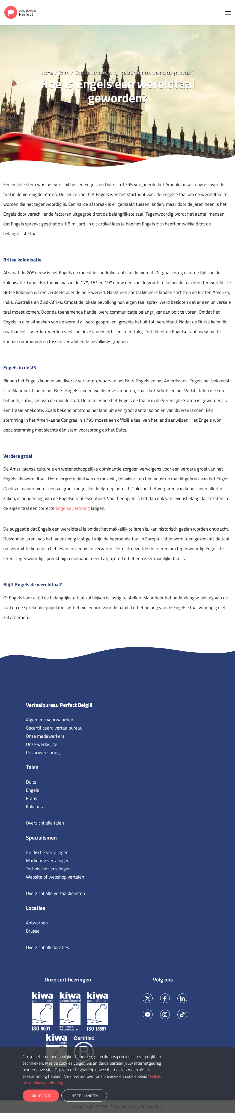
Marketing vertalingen (48, 860)
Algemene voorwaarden (49, 719)
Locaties (35, 908)
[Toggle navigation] (228, 12)
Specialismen (41, 837)
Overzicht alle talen (45, 822)
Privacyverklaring (43, 752)
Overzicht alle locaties (47, 947)
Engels (32, 790)
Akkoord (41, 1096)
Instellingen (84, 1096)
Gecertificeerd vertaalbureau (54, 727)
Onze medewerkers (45, 736)
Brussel (33, 931)
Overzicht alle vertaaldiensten (55, 893)
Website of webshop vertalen (55, 876)
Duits (31, 781)
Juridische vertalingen (47, 852)
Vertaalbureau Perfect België (59, 705)
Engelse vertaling (73, 508)
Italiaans (34, 806)
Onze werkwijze (41, 744)
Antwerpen (37, 922)
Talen (32, 767)
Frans (31, 798)
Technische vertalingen (48, 868)
